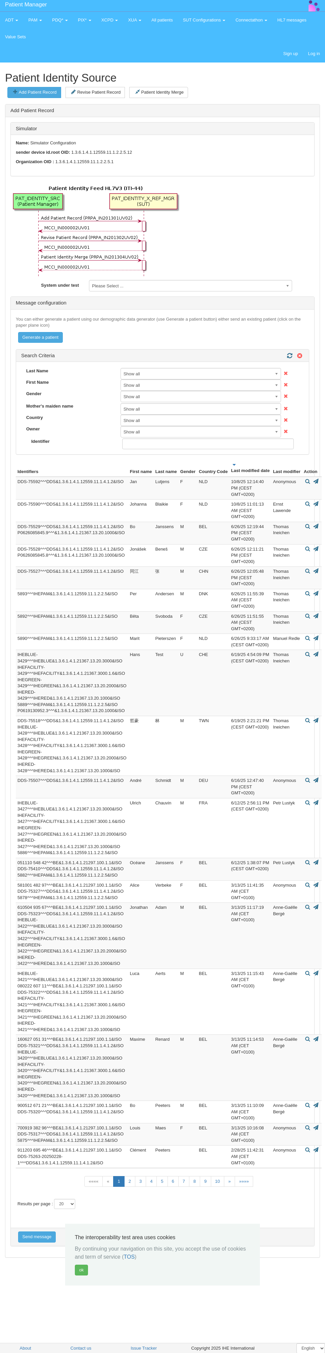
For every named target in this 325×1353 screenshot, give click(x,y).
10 (217, 1181)
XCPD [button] (109, 19)
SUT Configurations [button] (204, 19)
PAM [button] (35, 19)
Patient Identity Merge (159, 92)
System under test (60, 285)
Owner (33, 428)
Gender (34, 393)
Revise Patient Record (96, 92)
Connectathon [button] (251, 19)
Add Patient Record (34, 92)
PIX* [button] (84, 19)
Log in (314, 53)
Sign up (290, 53)
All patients (162, 19)
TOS (129, 1257)
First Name (37, 382)
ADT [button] (11, 19)
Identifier (40, 441)
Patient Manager (26, 4)
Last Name (37, 370)
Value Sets (15, 36)
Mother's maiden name (49, 406)
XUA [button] (134, 19)
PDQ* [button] (60, 19)
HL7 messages (292, 19)
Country (34, 417)
